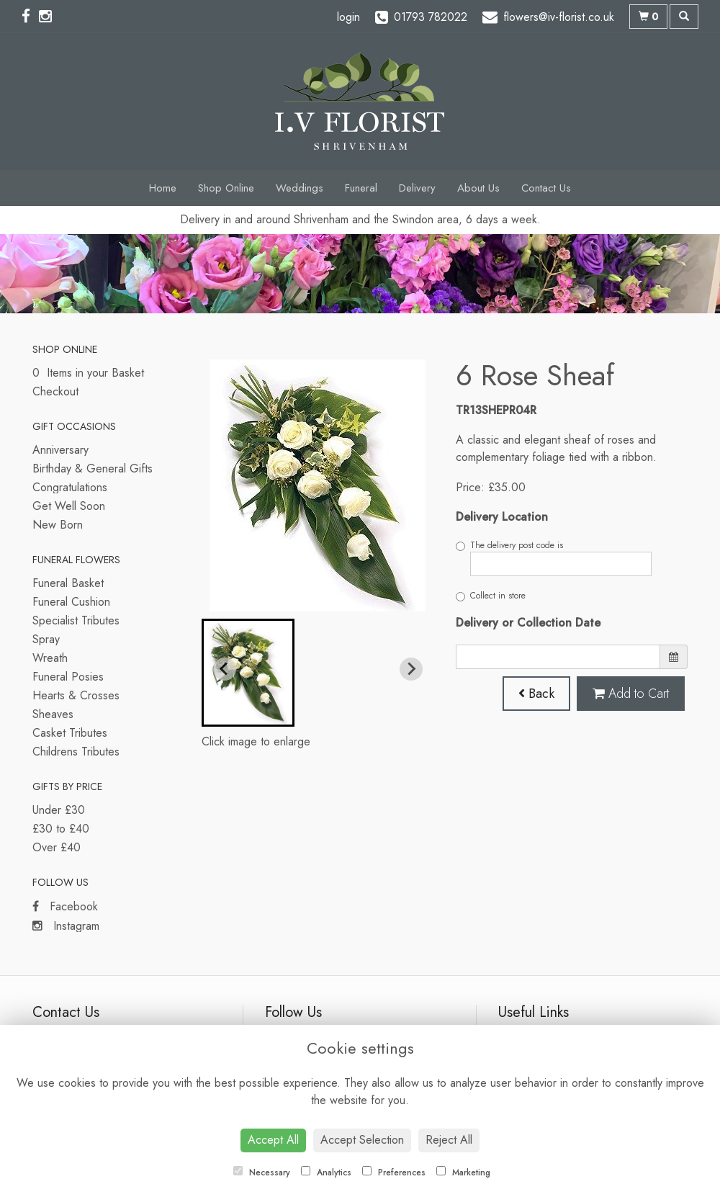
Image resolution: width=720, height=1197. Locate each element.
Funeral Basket (68, 583)
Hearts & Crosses (76, 695)
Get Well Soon (68, 506)
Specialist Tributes (76, 620)
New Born (57, 524)
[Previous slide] (224, 669)
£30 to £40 (60, 828)
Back (536, 693)
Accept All (273, 1139)
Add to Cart (631, 693)
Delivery (417, 188)
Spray (46, 639)
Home (162, 188)
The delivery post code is (554, 557)
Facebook (65, 906)
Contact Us (546, 188)
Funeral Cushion (71, 601)
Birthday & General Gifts (92, 468)
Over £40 (56, 847)
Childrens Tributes (76, 751)
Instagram (65, 926)
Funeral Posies (68, 676)
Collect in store (491, 595)
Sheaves (52, 714)
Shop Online (226, 188)
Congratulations (69, 487)
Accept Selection (362, 1139)
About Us (478, 188)
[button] (248, 673)
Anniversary (60, 449)
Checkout (55, 391)
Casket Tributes (69, 733)
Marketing (463, 1172)
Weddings (299, 188)
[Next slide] (411, 669)
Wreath (50, 658)
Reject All (449, 1139)
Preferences (394, 1172)
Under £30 (58, 810)
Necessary (261, 1172)
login (348, 17)
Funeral (361, 188)
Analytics (326, 1172)
